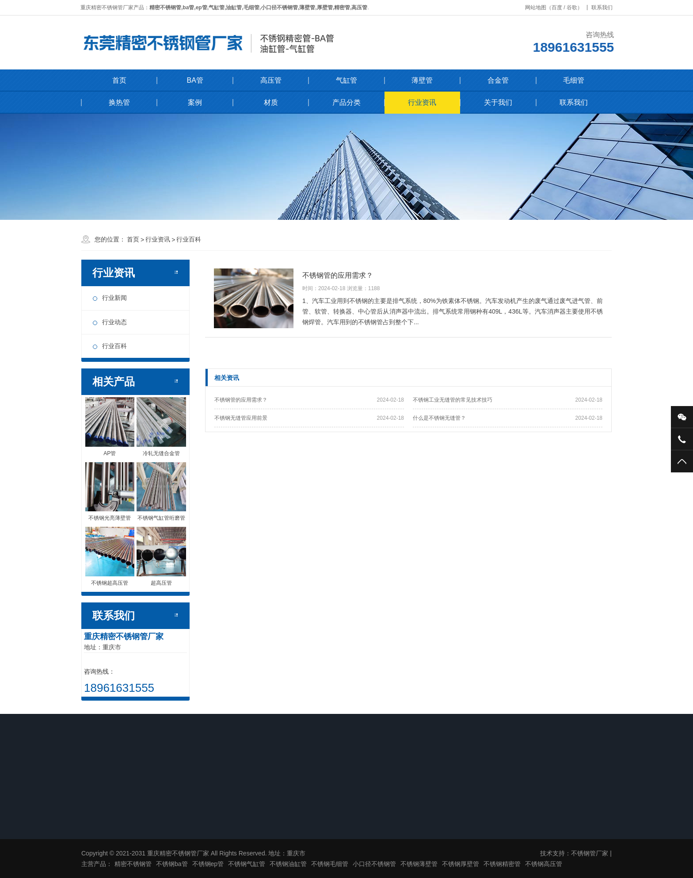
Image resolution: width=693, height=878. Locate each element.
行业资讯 (422, 102)
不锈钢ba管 (172, 863)
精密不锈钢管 (133, 863)
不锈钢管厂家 (589, 853)
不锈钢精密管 (502, 863)
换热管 (119, 102)
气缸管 (346, 80)
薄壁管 (422, 80)
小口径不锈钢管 (374, 863)
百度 (559, 7)
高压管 (271, 80)
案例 (195, 102)
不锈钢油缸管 (288, 863)
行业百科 (188, 239)
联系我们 (604, 7)
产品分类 (346, 102)
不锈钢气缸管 (246, 863)
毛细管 (573, 80)
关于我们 (498, 102)
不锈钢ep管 (208, 863)
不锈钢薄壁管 (419, 863)
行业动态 (114, 322)
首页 (119, 80)
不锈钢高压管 (543, 863)
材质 (271, 102)
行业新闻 (114, 297)
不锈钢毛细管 (329, 863)
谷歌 (574, 7)
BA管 (195, 80)
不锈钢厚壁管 (460, 863)
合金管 (498, 80)
